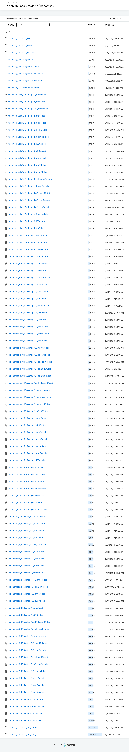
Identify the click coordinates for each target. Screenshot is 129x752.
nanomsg (46, 6)
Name (11, 25)
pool (23, 6)
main (31, 6)
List (112, 18)
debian (13, 6)
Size (92, 25)
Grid (120, 18)
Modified (109, 25)
